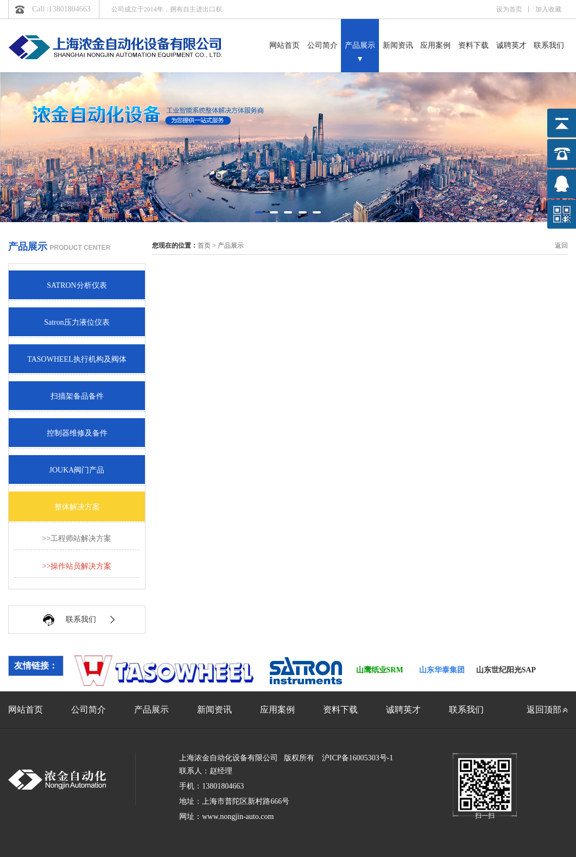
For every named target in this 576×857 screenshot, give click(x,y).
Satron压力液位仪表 (77, 322)
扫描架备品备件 (77, 396)
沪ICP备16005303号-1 (357, 758)
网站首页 (284, 45)
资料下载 (473, 45)
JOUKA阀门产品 (77, 470)
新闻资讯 (398, 45)
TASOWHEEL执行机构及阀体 (76, 359)
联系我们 (549, 45)
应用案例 (435, 45)
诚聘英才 (511, 45)
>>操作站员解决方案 (77, 566)
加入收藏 (548, 9)
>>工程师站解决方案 (77, 538)
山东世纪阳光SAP (506, 670)
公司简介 (322, 45)
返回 (561, 245)
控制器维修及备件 (77, 433)
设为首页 (509, 9)
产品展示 (360, 45)
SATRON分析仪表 (76, 285)
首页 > (208, 245)
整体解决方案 (77, 507)
